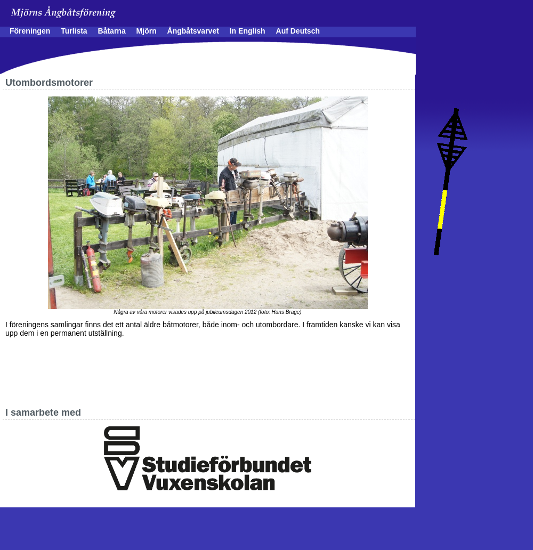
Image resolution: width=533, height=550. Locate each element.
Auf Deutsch (298, 31)
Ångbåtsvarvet (193, 31)
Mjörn (146, 31)
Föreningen (30, 31)
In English (247, 31)
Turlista (74, 31)
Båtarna (112, 31)
